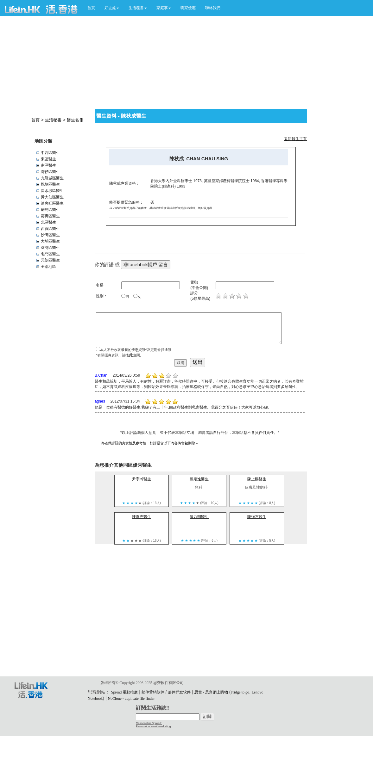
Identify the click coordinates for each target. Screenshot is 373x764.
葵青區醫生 (50, 216)
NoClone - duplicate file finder (131, 698)
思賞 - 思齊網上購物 (211, 692)
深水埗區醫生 (52, 190)
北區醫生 (48, 222)
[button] (112, 8)
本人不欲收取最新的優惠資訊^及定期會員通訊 (135, 350)
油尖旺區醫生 (52, 203)
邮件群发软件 (179, 692)
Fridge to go (240, 692)
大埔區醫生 (50, 241)
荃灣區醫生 (50, 247)
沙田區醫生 (50, 235)
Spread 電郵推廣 (124, 692)
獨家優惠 (188, 8)
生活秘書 (53, 120)
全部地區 (48, 266)
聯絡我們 (212, 8)
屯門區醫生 (50, 254)
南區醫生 (48, 165)
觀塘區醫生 (50, 184)
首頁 (91, 8)
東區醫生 (48, 159)
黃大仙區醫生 (52, 197)
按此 (129, 355)
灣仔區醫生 (50, 171)
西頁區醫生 (50, 228)
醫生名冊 (75, 120)
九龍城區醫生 (52, 178)
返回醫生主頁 (295, 139)
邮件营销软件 (153, 692)
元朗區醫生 (50, 260)
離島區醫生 (50, 209)
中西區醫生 (50, 153)
